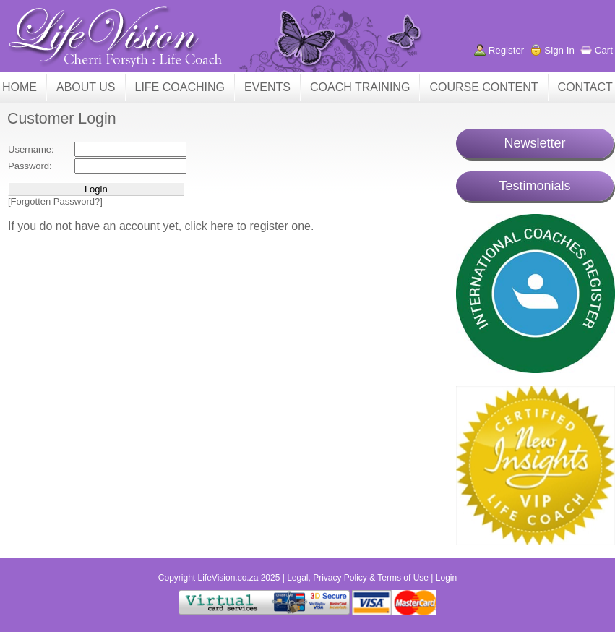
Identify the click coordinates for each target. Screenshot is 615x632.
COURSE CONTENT (483, 87)
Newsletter (534, 143)
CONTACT (585, 87)
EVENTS (267, 87)
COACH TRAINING (360, 87)
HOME (19, 87)
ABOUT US (86, 87)
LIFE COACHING (180, 87)
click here (211, 226)
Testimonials (534, 186)
